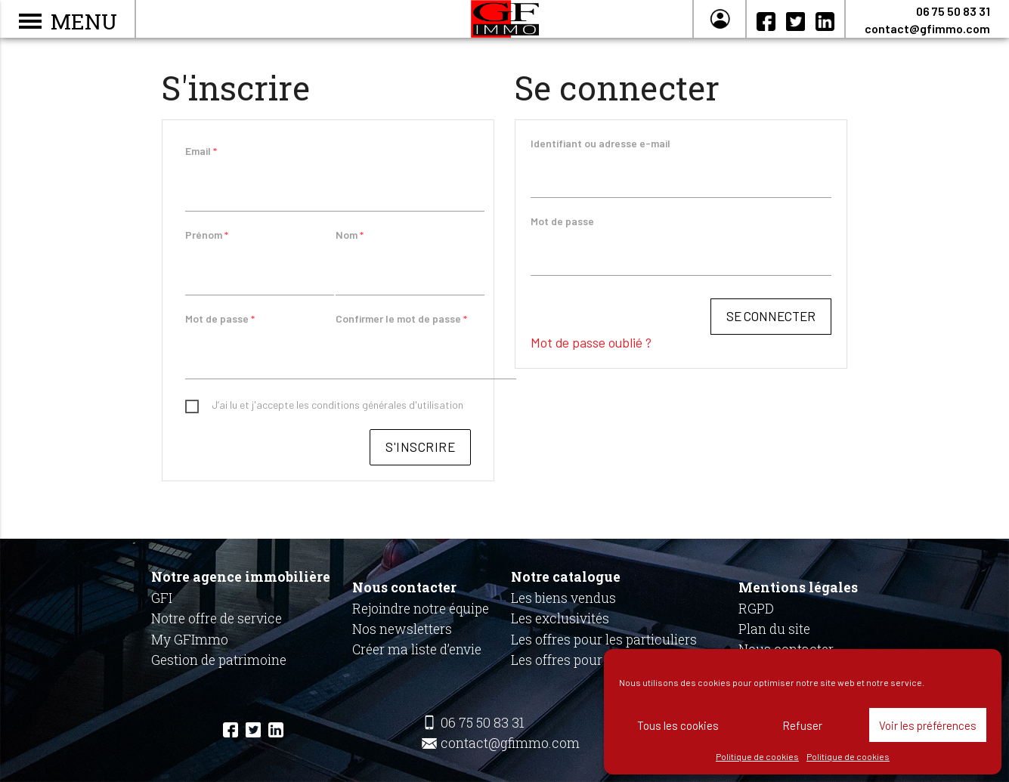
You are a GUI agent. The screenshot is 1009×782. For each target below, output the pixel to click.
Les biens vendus (563, 598)
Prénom (206, 236)
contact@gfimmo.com (927, 28)
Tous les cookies (678, 725)
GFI (161, 598)
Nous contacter (404, 587)
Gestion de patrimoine (218, 660)
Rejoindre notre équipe (420, 608)
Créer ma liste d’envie (416, 649)
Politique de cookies (757, 756)
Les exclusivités (560, 618)
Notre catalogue (566, 577)
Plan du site (774, 629)
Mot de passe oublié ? (591, 345)
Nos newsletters (402, 629)
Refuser (802, 725)
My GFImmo (189, 639)
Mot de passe (220, 321)
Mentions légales (798, 587)
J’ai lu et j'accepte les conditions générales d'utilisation (337, 408)
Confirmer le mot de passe (401, 321)
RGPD (756, 608)
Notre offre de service (216, 618)
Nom (350, 236)
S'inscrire (420, 451)
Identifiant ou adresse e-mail (600, 143)
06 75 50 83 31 (953, 11)
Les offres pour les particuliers (604, 639)
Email (201, 150)
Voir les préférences (928, 725)
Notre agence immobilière (240, 577)
